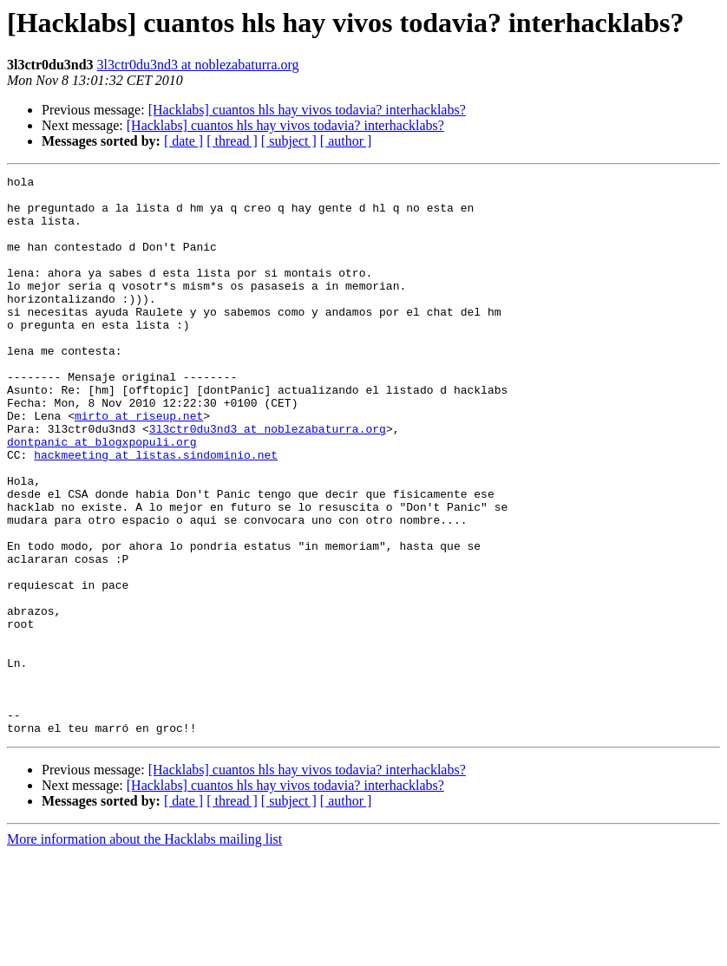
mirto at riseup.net (139, 465)
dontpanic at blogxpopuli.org (101, 496)
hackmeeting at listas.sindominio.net (156, 511)
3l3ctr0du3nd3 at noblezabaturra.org (198, 64)
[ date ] (183, 141)
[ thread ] (232, 141)
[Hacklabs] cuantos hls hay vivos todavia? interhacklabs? (307, 109)
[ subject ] (289, 141)
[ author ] (346, 141)
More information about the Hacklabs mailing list (144, 950)
